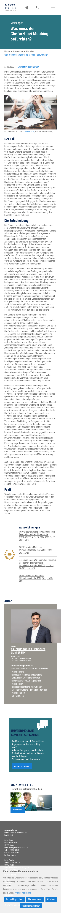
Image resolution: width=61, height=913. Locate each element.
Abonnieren (17, 812)
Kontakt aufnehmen (21, 769)
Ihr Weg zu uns (10, 855)
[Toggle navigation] (53, 7)
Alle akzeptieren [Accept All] (35, 899)
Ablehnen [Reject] (51, 899)
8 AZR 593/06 (29, 132)
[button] (27, 8)
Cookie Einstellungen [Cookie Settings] (30, 906)
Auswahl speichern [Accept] (14, 899)
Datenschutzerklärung (23, 893)
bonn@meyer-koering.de (18, 847)
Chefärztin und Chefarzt (28, 67)
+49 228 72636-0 (14, 850)
